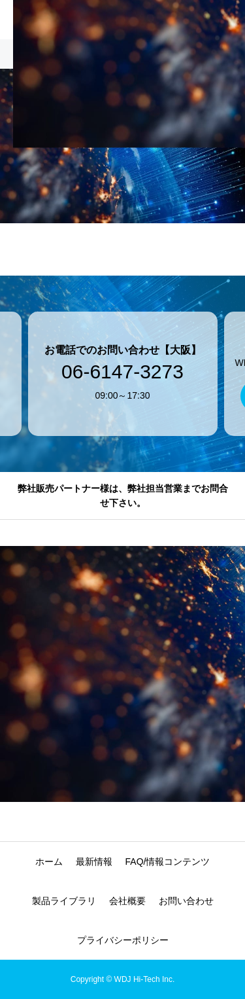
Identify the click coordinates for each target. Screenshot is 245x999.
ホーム (49, 861)
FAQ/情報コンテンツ (167, 861)
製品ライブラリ (64, 901)
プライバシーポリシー (123, 940)
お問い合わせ (186, 901)
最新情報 (94, 861)
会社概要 (127, 901)
